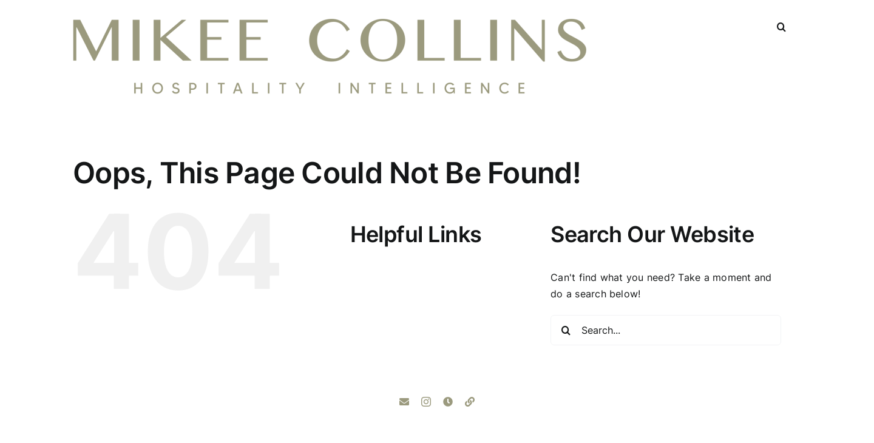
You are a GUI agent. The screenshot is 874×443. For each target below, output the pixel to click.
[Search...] (665, 330)
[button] (781, 25)
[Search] (565, 330)
